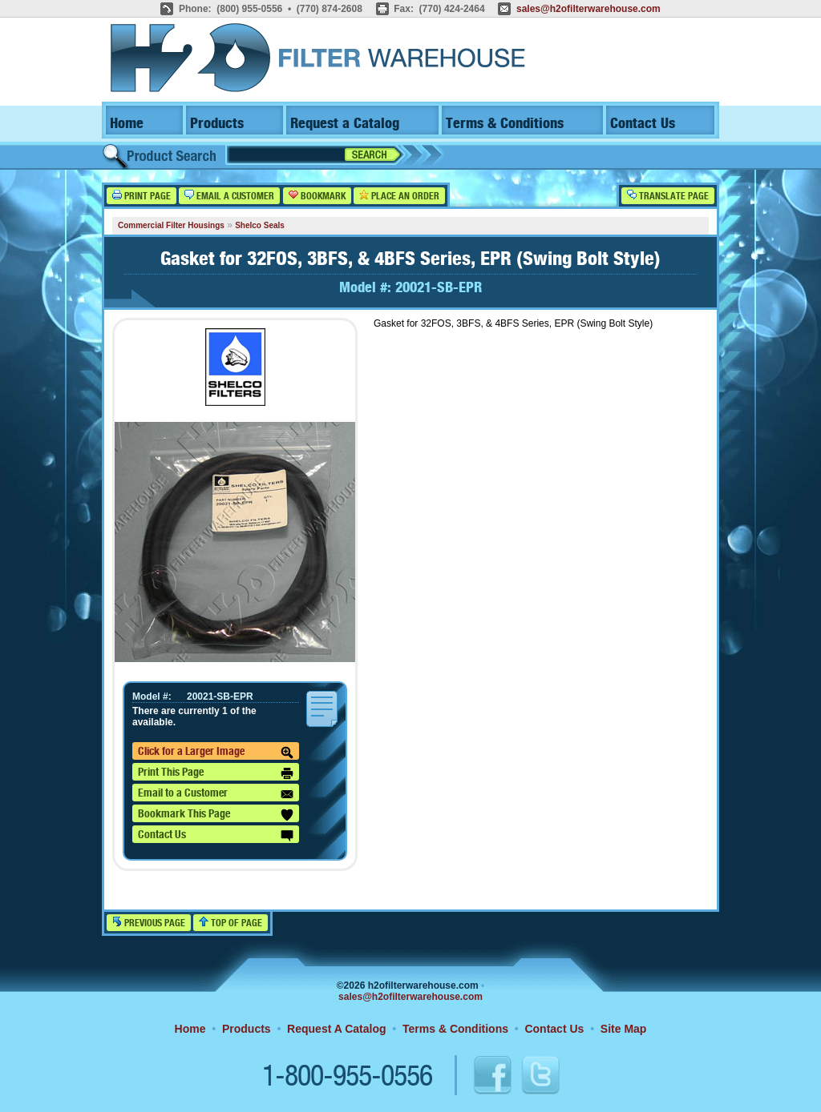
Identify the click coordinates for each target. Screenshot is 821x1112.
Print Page (141, 196)
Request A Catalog (336, 1028)
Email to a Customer (215, 794)
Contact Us (642, 123)
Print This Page (215, 773)
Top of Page (230, 923)
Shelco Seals (260, 225)
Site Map (624, 1028)
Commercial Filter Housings (171, 225)
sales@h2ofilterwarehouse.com (588, 8)
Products (217, 123)
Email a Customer (229, 196)
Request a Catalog (344, 123)
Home (127, 123)
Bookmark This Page (215, 815)
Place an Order (399, 196)
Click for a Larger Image (215, 752)
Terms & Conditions (505, 123)
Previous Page (148, 923)
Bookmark (317, 196)
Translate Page (668, 196)
